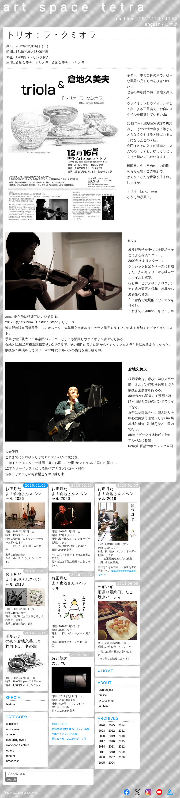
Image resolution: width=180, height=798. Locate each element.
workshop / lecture (17, 745)
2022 (112, 730)
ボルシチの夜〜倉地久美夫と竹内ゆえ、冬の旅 (23, 641)
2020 (102, 736)
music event (13, 729)
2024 (121, 725)
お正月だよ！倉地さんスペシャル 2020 (69, 494)
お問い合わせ (59, 724)
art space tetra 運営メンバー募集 (71, 728)
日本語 (171, 24)
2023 (102, 730)
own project (106, 689)
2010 (112, 752)
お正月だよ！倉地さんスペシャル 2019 (115, 494)
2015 (121, 741)
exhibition (12, 724)
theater (10, 756)
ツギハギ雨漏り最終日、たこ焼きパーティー (115, 592)
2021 (121, 730)
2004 (112, 762)
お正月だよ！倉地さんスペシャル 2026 (23, 494)
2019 (112, 736)
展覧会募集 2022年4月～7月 (69, 738)
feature (10, 704)
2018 (121, 736)
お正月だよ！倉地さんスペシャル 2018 (23, 579)
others (10, 750)
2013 (112, 746)
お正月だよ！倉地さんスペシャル (69, 583)
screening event (16, 739)
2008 (102, 757)
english (153, 24)
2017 (102, 741)
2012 (121, 746)
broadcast (12, 761)
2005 (102, 762)
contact (103, 705)
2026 (102, 725)
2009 (121, 752)
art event (11, 734)
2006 (121, 757)
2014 (102, 746)
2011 (102, 752)
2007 (112, 757)
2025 (112, 725)
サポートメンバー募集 (64, 733)
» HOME (105, 671)
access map (106, 700)
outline (103, 695)
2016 (112, 741)
